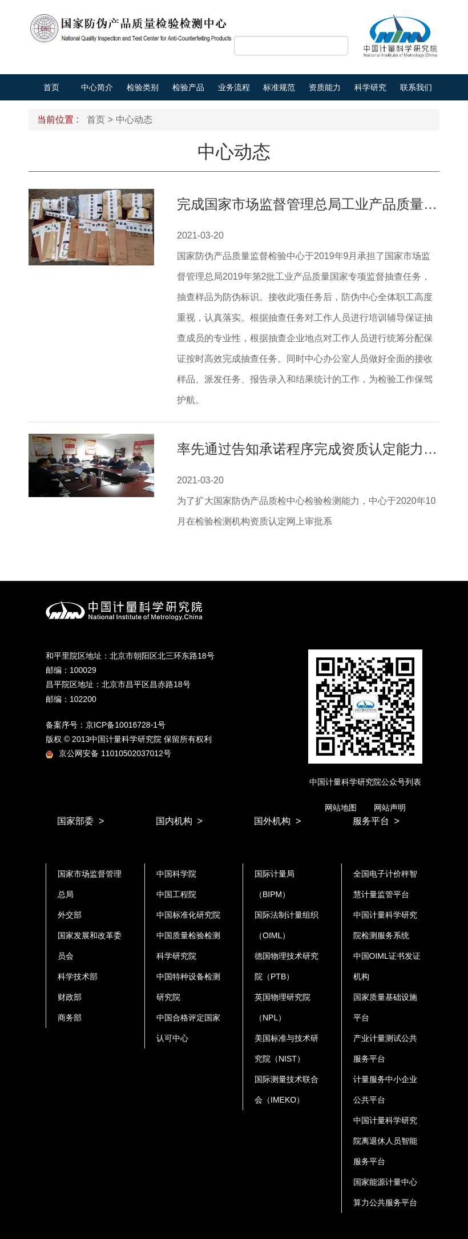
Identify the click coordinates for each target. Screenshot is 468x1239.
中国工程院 (176, 894)
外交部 (70, 914)
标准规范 (279, 87)
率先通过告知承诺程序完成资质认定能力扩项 (314, 449)
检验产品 (188, 87)
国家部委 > (80, 821)
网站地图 (341, 807)
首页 (51, 87)
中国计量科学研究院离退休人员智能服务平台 (385, 1141)
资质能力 (325, 87)
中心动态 (134, 119)
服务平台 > (376, 821)
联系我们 (416, 87)
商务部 (70, 1017)
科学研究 (370, 87)
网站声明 (390, 807)
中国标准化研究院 (188, 914)
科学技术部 (78, 976)
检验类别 (143, 87)
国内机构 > (179, 821)
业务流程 (234, 87)
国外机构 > (277, 821)
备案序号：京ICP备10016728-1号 (106, 724)
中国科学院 (176, 873)
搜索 (335, 46)
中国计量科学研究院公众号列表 (365, 781)
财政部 (70, 997)
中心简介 (97, 87)
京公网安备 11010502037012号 (108, 753)
